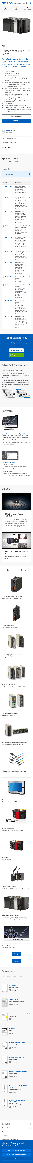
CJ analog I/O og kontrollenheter (11, 654)
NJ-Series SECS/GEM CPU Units (18, 1071)
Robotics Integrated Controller (11, 915)
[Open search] (26, 3)
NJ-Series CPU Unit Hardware (17, 1042)
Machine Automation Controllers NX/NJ (20, 1014)
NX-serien (5, 857)
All (3, 976)
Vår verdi (5, 1128)
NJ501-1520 (8, 262)
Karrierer (5, 1136)
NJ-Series (11, 130)
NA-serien (5, 800)
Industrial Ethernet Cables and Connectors (14, 771)
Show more (5, 1113)
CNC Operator (13, 985)
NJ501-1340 (8, 211)
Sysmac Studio (6, 946)
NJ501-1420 (8, 237)
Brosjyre (8, 976)
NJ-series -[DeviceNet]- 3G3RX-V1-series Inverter (19, 1101)
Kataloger (15, 976)
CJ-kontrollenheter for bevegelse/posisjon (14, 742)
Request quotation (16, 355)
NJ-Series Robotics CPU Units (17, 1057)
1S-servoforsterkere (8, 625)
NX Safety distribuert (8, 829)
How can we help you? (10, 1140)
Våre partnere (7, 1132)
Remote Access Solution (9, 886)
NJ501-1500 (8, 251)
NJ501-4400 (8, 285)
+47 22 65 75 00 (16, 350)
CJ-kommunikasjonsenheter (10, 713)
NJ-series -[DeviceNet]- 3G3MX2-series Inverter (20, 1086)
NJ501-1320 (8, 197)
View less (16, 961)
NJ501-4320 (8, 277)
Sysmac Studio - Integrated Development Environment (16, 434)
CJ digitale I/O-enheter (8, 684)
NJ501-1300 (8, 186)
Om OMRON (6, 1124)
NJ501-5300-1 (9, 316)
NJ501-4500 (8, 300)
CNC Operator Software (8, 462)
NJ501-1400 (8, 226)
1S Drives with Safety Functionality (12, 596)
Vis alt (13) (16, 954)
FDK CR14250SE (13, 999)
